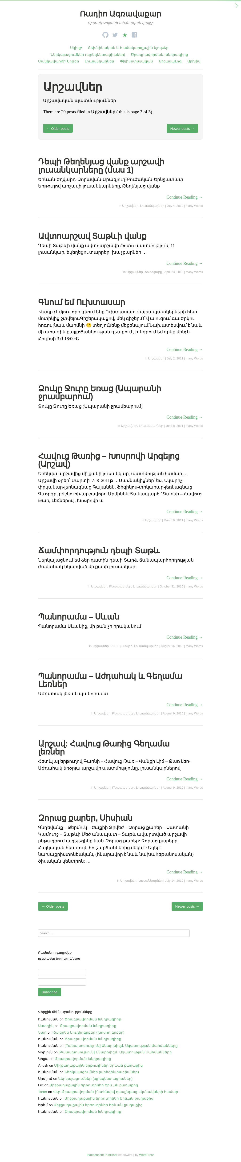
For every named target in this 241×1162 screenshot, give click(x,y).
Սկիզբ (76, 48)
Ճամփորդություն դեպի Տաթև (99, 550)
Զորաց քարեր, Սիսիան (85, 817)
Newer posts (182, 128)
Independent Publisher (102, 1155)
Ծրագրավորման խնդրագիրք (159, 55)
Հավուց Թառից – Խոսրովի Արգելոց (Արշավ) (109, 460)
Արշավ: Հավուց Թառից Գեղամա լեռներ (103, 747)
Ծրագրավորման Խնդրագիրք (92, 1019)
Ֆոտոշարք (153, 272)
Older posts (58, 128)
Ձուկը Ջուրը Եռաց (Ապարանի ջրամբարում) (99, 392)
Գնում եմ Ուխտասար (81, 302)
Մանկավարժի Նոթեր (58, 61)
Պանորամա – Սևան (78, 616)
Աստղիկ (46, 1026)
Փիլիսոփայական (136, 61)
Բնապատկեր (120, 586)
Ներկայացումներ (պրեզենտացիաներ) (88, 55)
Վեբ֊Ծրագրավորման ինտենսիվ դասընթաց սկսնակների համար (115, 1092)
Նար (42, 1032)
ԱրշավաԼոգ (170, 61)
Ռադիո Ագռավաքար (120, 14)
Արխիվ (194, 61)
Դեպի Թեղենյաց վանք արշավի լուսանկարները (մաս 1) (101, 165)
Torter (42, 1092)
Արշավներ (130, 206)
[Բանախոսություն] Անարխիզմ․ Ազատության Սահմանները (121, 1046)
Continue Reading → (184, 197)
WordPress (146, 1155)
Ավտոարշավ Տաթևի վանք (92, 236)
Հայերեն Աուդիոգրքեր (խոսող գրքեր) (88, 1032)
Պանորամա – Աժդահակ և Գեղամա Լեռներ (110, 680)
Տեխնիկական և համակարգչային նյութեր (128, 48)
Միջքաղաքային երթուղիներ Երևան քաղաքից (98, 1065)
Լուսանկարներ (99, 61)
